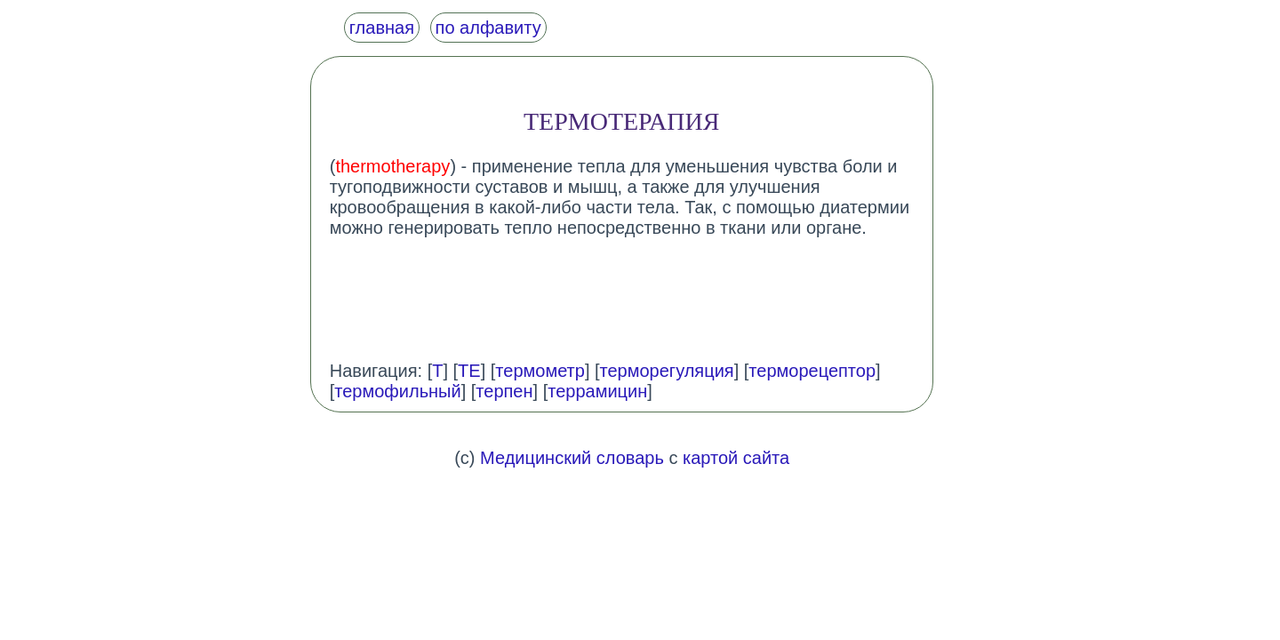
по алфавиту (488, 27)
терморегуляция (667, 370)
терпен (504, 391)
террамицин (597, 391)
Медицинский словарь (572, 458)
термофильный (397, 391)
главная (381, 27)
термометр (540, 370)
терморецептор (812, 370)
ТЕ (469, 370)
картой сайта (736, 458)
